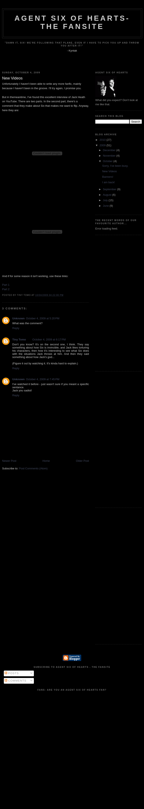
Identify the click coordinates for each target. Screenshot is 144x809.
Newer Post (9, 460)
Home (46, 460)
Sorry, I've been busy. (115, 165)
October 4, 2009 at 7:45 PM (43, 379)
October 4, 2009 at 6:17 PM (49, 339)
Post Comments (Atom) (33, 468)
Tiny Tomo (19, 339)
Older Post (82, 460)
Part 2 (6, 289)
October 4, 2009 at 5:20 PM (43, 318)
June (106, 205)
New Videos (109, 171)
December (109, 150)
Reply (15, 328)
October (108, 161)
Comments (15, 680)
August (107, 194)
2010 (103, 139)
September (110, 189)
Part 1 (6, 284)
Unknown (18, 318)
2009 (103, 145)
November (109, 155)
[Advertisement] (108, 302)
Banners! (107, 176)
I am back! (108, 182)
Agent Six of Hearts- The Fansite (72, 22)
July (106, 200)
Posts (12, 673)
